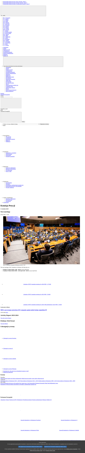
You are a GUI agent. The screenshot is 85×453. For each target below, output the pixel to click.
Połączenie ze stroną (44, 124)
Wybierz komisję (6, 124)
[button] (43, 131)
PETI (2, 110)
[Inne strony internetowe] (33, 61)
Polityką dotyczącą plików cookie (36, 452)
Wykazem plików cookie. (50, 452)
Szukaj (2, 95)
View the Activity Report (6, 318)
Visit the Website (4, 323)
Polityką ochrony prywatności (71, 450)
